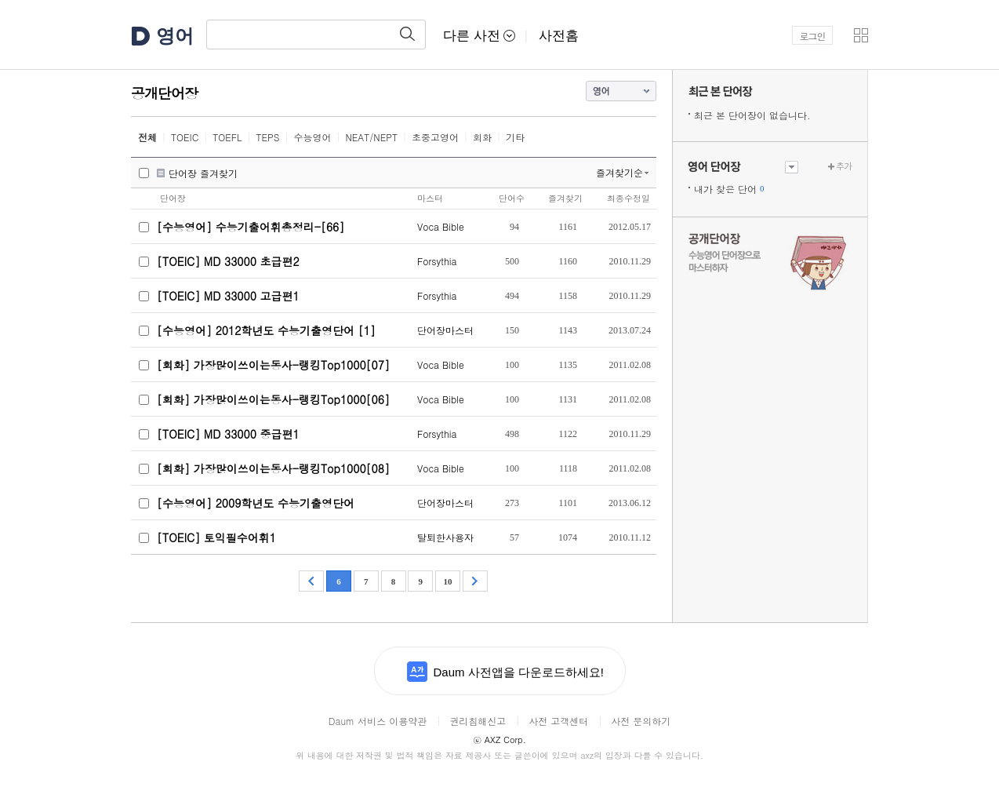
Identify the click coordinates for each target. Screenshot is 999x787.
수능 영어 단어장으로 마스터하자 (770, 260)
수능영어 (312, 137)
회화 (482, 137)
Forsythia (436, 261)
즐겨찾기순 (619, 172)
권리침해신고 (477, 720)
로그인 (813, 35)
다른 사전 (479, 35)
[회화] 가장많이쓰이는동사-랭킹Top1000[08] (273, 468)
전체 (147, 137)
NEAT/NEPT (371, 137)
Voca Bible (440, 226)
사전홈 (559, 35)
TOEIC (184, 137)
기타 (515, 137)
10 (448, 581)
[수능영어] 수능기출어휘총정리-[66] (250, 227)
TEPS (268, 137)
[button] (861, 35)
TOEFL (227, 137)
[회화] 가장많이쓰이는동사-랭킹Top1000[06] (273, 399)
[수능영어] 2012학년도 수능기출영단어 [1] (266, 330)
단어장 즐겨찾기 (203, 173)
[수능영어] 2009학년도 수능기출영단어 (255, 503)
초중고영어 (435, 137)
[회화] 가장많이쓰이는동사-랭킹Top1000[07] (273, 365)
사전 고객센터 (558, 720)
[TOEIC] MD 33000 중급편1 (228, 434)
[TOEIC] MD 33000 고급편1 (228, 296)
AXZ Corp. (499, 739)
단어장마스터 (445, 330)
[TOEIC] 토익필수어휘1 (216, 537)
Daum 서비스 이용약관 (378, 720)
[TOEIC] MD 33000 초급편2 (228, 261)
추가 (844, 166)
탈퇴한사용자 (445, 537)
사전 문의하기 (640, 720)
